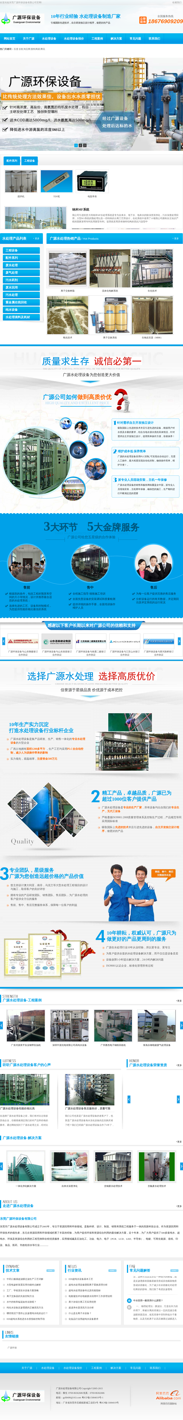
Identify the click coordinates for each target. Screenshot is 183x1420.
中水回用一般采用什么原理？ (148, 1307)
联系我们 (154, 38)
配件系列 (12, 257)
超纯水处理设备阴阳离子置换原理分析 (88, 1284)
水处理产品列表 (14, 238)
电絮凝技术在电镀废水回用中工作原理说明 (90, 1296)
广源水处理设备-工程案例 (22, 998)
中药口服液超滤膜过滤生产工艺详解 (25, 1279)
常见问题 (135, 38)
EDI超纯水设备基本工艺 (81, 1279)
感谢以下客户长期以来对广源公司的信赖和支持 (91, 625)
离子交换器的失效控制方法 (20, 1296)
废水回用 (12, 287)
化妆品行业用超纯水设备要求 (83, 1319)
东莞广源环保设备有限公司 (18, 1218)
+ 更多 (36, 238)
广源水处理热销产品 (65, 238)
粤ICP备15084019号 (109, 1402)
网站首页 (9, 38)
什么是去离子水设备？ (80, 1313)
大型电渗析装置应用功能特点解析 (24, 1284)
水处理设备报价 (74, 38)
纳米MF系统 (80, 209)
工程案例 (97, 38)
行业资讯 (74, 1268)
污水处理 (12, 295)
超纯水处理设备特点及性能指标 (85, 1290)
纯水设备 (12, 309)
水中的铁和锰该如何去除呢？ (21, 1302)
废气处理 (12, 272)
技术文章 (12, 1268)
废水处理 (12, 265)
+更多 (179, 1000)
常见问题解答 (140, 1268)
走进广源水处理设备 (18, 1204)
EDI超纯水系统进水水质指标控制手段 (26, 1319)
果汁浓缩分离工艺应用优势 (82, 1302)
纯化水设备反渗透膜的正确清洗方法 (25, 1307)
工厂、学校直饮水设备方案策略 (23, 1290)
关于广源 (28, 38)
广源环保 (12, 1347)
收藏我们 (176, 2)
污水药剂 (12, 280)
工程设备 (12, 250)
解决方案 (116, 38)
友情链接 (12, 1334)
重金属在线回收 (16, 302)
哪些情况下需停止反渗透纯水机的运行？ (27, 1313)
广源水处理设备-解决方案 (22, 1138)
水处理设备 (49, 38)
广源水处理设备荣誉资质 (148, 1063)
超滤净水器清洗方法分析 (81, 1307)
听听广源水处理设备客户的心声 (27, 1063)
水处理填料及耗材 (18, 317)
